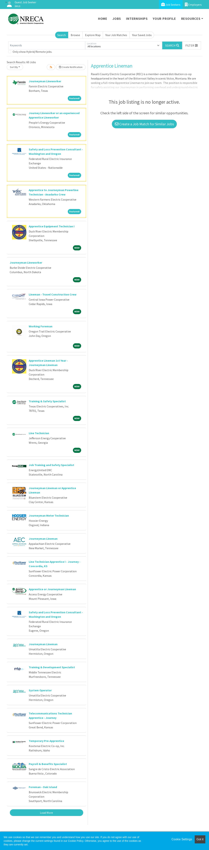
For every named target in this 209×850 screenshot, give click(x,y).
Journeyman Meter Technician (49, 515)
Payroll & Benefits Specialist (48, 764)
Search (61, 35)
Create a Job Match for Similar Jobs (144, 124)
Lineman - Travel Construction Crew (52, 294)
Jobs (116, 18)
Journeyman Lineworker (45, 81)
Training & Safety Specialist (47, 401)
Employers (193, 4)
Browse (75, 35)
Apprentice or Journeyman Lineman (52, 589)
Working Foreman (40, 326)
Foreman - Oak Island (43, 787)
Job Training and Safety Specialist (51, 465)
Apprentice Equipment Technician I (52, 226)
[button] (191, 45)
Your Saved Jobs (142, 35)
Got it (200, 839)
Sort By (14, 67)
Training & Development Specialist (52, 667)
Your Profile (164, 18)
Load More (46, 812)
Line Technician (39, 433)
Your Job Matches (116, 35)
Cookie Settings (181, 839)
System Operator (40, 690)
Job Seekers (170, 4)
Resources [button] (190, 18)
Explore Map (93, 35)
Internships (137, 18)
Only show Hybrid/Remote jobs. (32, 51)
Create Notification (70, 67)
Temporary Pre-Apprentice (46, 741)
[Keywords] (46, 45)
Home (102, 18)
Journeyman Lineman (43, 538)
